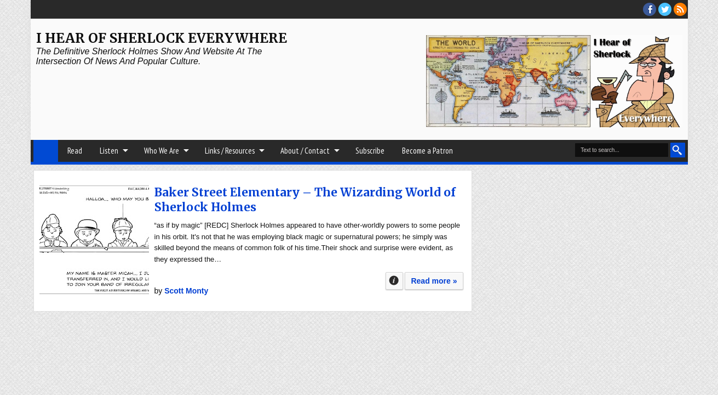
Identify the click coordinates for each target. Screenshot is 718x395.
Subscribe (369, 150)
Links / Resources (230, 150)
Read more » (434, 280)
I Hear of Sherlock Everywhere (161, 38)
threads (664, 9)
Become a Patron (427, 150)
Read (74, 150)
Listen (109, 150)
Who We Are (161, 150)
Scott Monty (186, 290)
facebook (649, 9)
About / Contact (305, 150)
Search (677, 150)
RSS (680, 9)
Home (45, 151)
